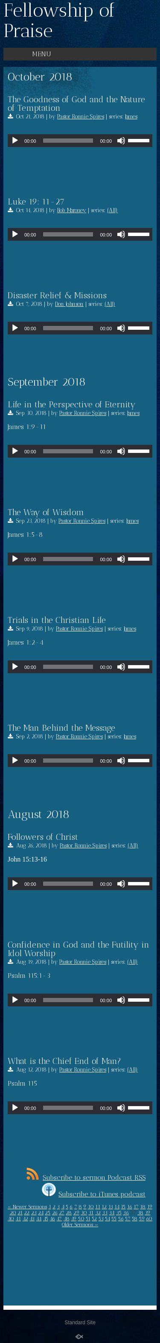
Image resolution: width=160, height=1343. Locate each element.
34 (111, 1213)
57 (128, 1219)
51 (88, 1219)
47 (59, 1219)
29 (76, 1213)
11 (97, 1207)
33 (105, 1213)
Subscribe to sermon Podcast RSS (85, 1177)
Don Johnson (69, 304)
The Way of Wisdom (46, 512)
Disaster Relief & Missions (57, 295)
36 (126, 1213)
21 (20, 1213)
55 (113, 1219)
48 (67, 1219)
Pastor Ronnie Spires (80, 116)
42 (25, 1219)
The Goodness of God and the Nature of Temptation (76, 103)
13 (110, 1207)
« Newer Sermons (27, 1207)
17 (136, 1207)
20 (13, 1213)
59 (142, 1219)
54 (107, 1219)
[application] (80, 140)
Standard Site (80, 1323)
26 (55, 1213)
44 (38, 1219)
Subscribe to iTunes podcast (93, 1194)
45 (45, 1219)
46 (52, 1219)
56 (121, 1219)
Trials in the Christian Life (57, 620)
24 (41, 1213)
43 (32, 1219)
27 (61, 1213)
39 (147, 1213)
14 (116, 1207)
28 (69, 1213)
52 (94, 1219)
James (131, 116)
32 (98, 1213)
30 (84, 1213)
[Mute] (121, 140)
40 (11, 1219)
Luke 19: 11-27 (36, 201)
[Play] (15, 140)
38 (140, 1213)
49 (73, 1219)
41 (18, 1219)
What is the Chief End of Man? (64, 1061)
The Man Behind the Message (61, 728)
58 (134, 1219)
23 (34, 1213)
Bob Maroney (71, 210)
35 (119, 1213)
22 (26, 1213)
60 (149, 1219)
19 (149, 1207)
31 (90, 1213)
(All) (112, 210)
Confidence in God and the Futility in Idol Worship (78, 949)
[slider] (68, 140)
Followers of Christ (43, 837)
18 (142, 1207)
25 (47, 1213)
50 (81, 1219)
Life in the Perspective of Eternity (72, 404)
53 (101, 1219)
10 (91, 1207)
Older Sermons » (80, 1225)
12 (104, 1207)
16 (129, 1207)
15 (123, 1207)
